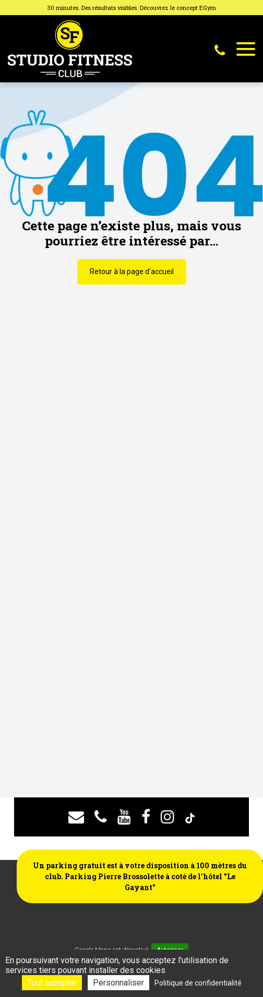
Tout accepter (52, 983)
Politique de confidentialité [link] (198, 983)
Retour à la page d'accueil (132, 271)
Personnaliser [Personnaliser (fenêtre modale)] (118, 983)
